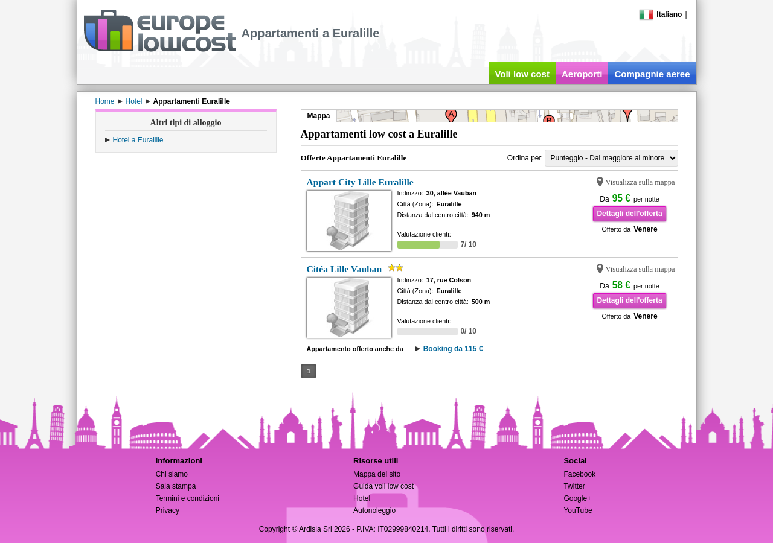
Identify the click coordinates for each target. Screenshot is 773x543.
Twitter (574, 486)
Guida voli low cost (383, 486)
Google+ (577, 498)
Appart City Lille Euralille (360, 182)
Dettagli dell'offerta (629, 213)
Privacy (167, 510)
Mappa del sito (376, 474)
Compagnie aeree (652, 74)
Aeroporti (582, 74)
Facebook (579, 474)
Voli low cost (522, 74)
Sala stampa (176, 486)
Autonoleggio (374, 510)
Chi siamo (172, 474)
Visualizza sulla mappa (640, 182)
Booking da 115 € (453, 349)
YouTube (577, 510)
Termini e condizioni (187, 498)
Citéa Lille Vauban (344, 269)
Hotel (361, 498)
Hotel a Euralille (138, 140)
